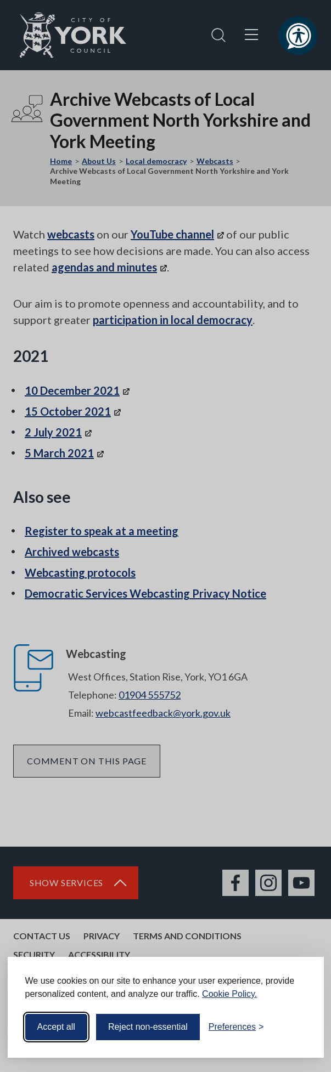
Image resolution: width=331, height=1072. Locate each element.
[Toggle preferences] (236, 1027)
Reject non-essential (148, 1026)
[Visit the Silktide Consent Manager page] (299, 1027)
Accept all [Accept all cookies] (56, 1026)
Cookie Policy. (229, 994)
